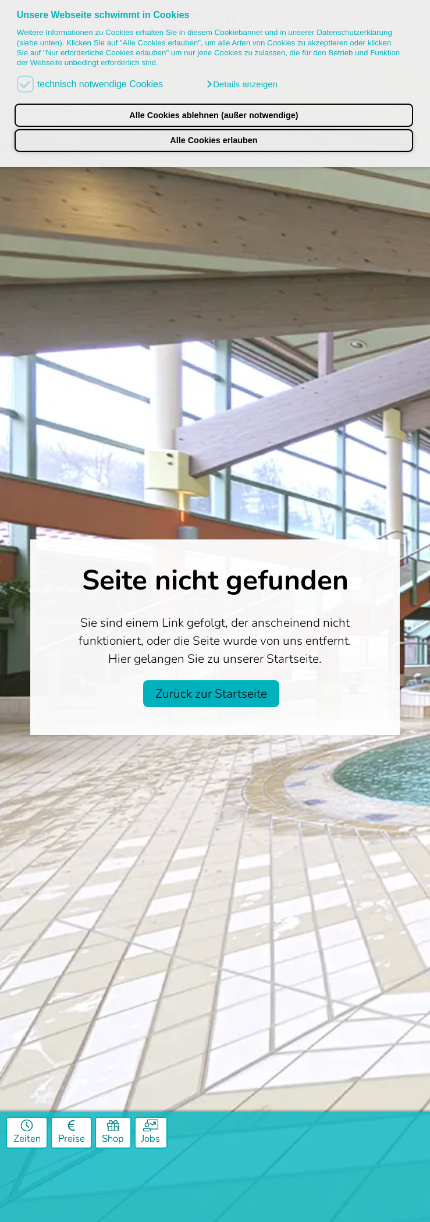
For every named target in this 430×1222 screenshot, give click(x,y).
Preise (71, 1132)
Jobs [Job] (150, 1132)
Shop (113, 1132)
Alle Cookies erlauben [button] (213, 140)
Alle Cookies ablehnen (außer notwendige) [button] (213, 115)
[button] (241, 84)
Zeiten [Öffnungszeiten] (27, 1132)
